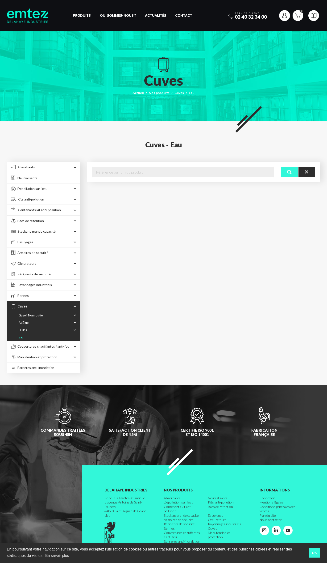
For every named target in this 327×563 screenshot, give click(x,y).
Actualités (155, 15)
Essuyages (215, 515)
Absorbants (172, 498)
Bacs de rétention (220, 507)
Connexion (267, 498)
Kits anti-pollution (221, 502)
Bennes (169, 528)
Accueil (138, 93)
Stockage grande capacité (181, 515)
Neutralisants (218, 498)
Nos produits (159, 93)
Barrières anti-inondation (182, 541)
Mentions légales (271, 502)
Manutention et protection (219, 535)
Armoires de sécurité (179, 520)
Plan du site (268, 515)
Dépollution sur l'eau (178, 502)
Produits (82, 15)
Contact (183, 15)
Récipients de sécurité (179, 524)
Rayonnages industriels (224, 524)
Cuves (179, 93)
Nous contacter (271, 520)
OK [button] (314, 553)
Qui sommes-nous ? (118, 15)
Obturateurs (217, 520)
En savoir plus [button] (57, 556)
